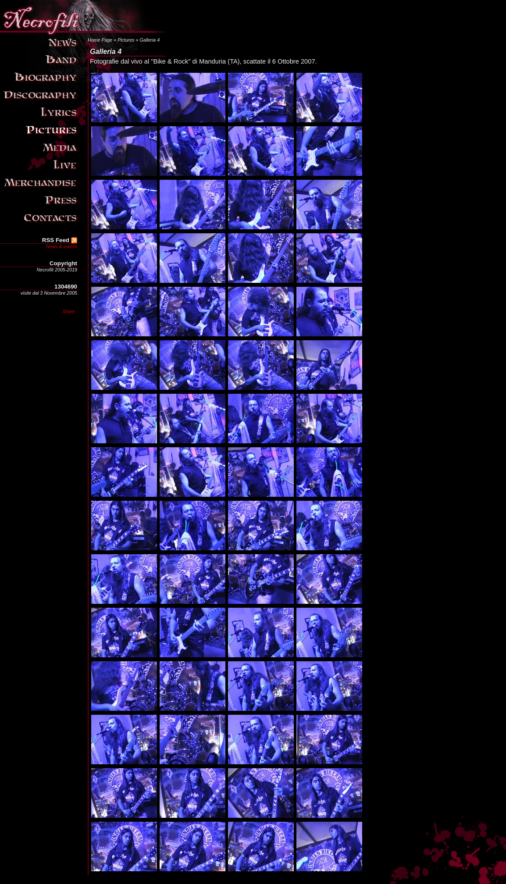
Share (69, 311)
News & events (61, 246)
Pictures (126, 40)
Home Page (100, 40)
